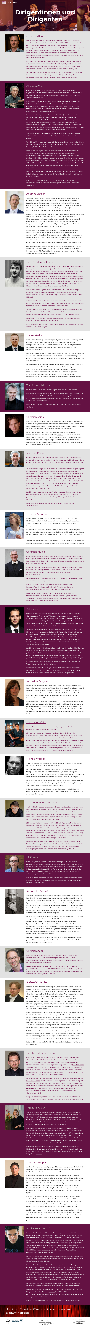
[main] (45, 15)
